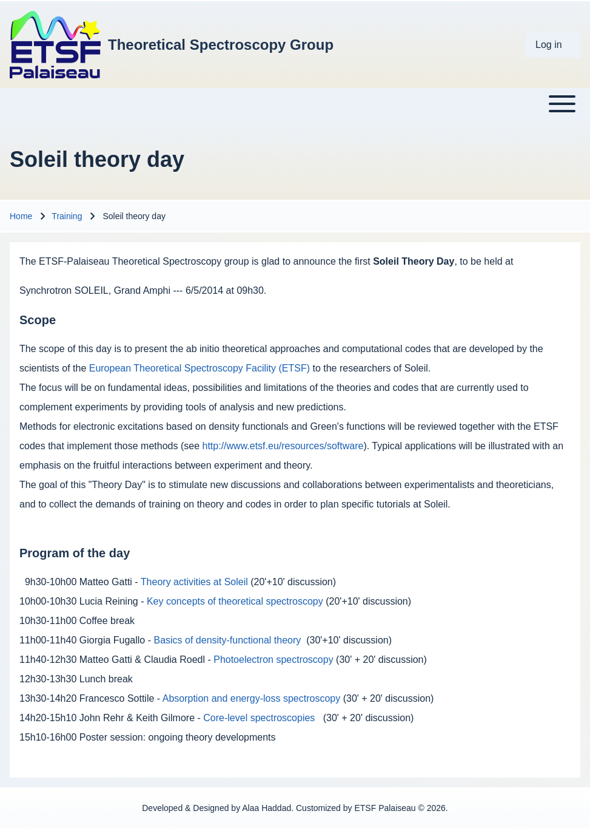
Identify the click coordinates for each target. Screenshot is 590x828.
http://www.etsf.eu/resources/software (283, 446)
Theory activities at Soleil (194, 582)
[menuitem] (553, 45)
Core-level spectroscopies (259, 718)
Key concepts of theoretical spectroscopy (235, 601)
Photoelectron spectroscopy (273, 659)
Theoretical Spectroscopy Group (221, 44)
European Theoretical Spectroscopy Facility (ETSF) (199, 368)
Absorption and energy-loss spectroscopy (252, 698)
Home (21, 216)
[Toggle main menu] (295, 104)
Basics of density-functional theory (227, 640)
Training (67, 216)
